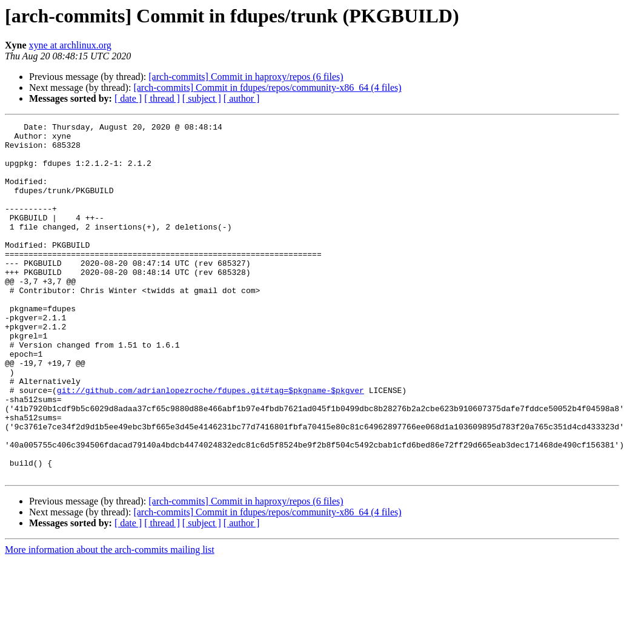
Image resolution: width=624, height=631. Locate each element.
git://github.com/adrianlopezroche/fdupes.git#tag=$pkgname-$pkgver (210, 444)
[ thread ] (162, 98)
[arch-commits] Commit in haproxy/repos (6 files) (245, 76)
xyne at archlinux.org (70, 45)
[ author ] (242, 98)
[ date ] (128, 98)
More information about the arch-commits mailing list (109, 620)
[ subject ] (201, 98)
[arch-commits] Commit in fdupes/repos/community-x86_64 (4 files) (267, 87)
